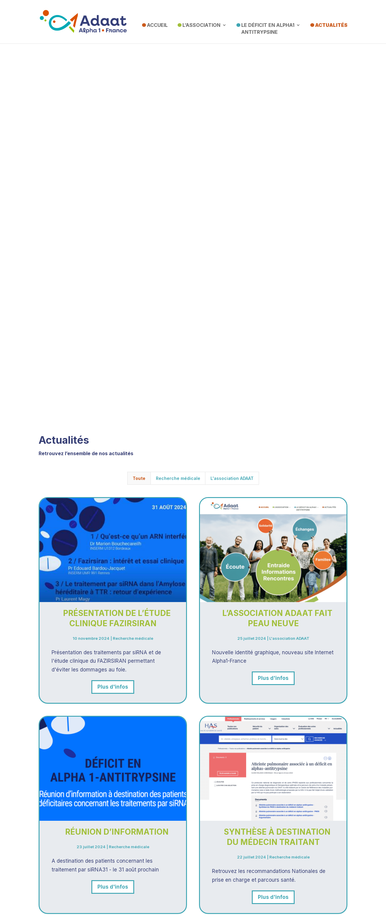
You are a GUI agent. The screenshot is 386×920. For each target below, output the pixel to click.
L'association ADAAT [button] (232, 321)
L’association (201, 25)
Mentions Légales (193, 901)
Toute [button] (139, 321)
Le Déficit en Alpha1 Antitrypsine (267, 28)
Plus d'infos (112, 530)
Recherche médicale (133, 481)
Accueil (157, 25)
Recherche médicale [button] (178, 321)
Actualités (331, 25)
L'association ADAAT (289, 481)
